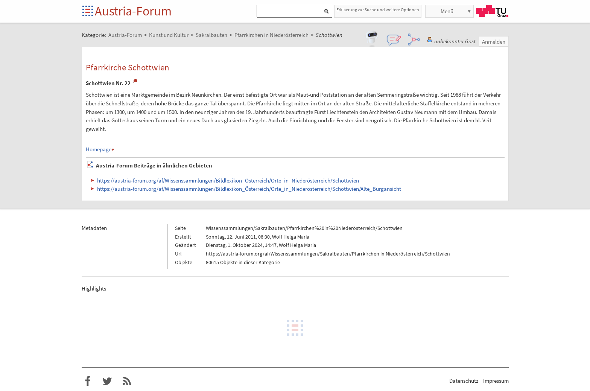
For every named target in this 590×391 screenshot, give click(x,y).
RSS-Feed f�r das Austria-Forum (127, 381)
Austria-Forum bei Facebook (88, 381)
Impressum (496, 380)
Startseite (88, 11)
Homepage (98, 149)
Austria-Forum (133, 11)
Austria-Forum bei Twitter (107, 381)
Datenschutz (463, 380)
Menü (447, 11)
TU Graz (492, 11)
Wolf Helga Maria (290, 236)
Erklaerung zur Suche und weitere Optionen (377, 9)
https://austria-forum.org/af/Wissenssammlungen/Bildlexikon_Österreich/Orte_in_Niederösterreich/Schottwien (228, 180)
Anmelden (493, 41)
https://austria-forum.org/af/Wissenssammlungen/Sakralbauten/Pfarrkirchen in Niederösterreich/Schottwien (328, 253)
